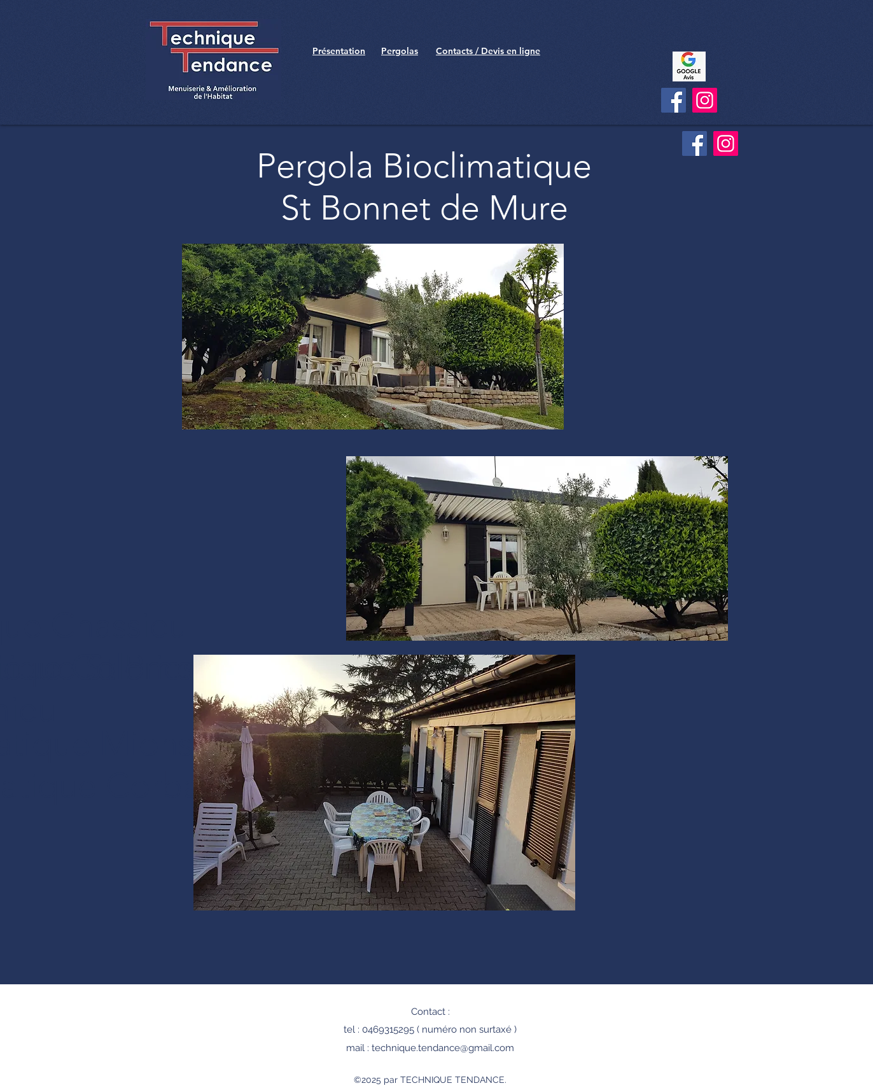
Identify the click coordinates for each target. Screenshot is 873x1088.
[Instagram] (704, 100)
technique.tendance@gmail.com (443, 1048)
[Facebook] (673, 100)
